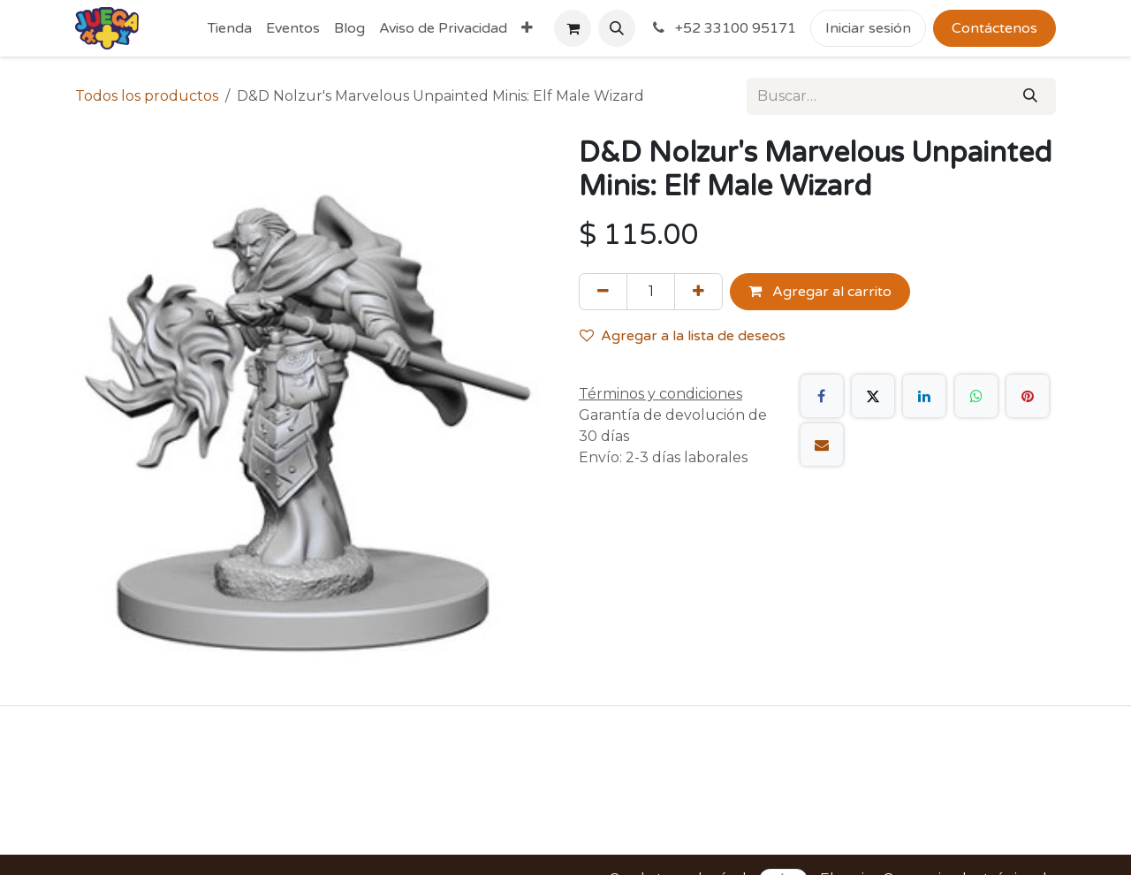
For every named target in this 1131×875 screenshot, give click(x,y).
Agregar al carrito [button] (820, 292)
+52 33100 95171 (722, 28)
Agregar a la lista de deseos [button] (683, 336)
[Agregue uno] (698, 291)
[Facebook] (822, 396)
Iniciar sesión (868, 28)
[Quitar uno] (603, 291)
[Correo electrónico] (822, 444)
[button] (616, 28)
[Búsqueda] (1030, 96)
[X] (873, 396)
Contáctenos (994, 28)
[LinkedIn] (924, 396)
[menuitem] (230, 28)
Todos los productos (146, 96)
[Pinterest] (1027, 396)
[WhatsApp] (976, 396)
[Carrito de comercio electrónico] (572, 28)
